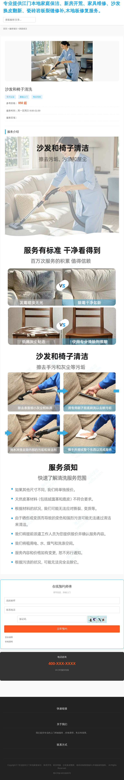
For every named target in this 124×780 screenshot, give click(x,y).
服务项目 (13, 29)
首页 (5, 29)
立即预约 (62, 628)
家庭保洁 (23, 29)
